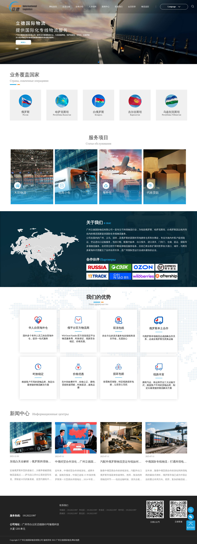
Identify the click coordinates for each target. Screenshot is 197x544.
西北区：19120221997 (88, 513)
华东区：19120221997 (108, 510)
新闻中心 (105, 7)
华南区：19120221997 (69, 510)
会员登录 (132, 7)
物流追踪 (145, 7)
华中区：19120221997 (127, 510)
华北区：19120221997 (88, 510)
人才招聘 (92, 7)
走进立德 (66, 7)
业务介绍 (79, 7)
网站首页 (53, 7)
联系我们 (119, 7)
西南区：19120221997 (69, 513)
